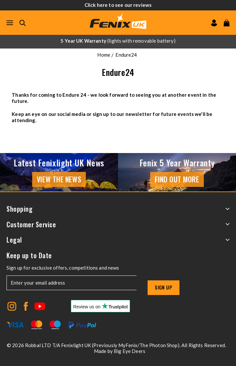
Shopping (118, 209)
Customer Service (118, 224)
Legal (118, 240)
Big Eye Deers (129, 351)
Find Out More (177, 179)
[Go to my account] (214, 23)
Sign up (163, 287)
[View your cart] (226, 23)
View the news (59, 179)
